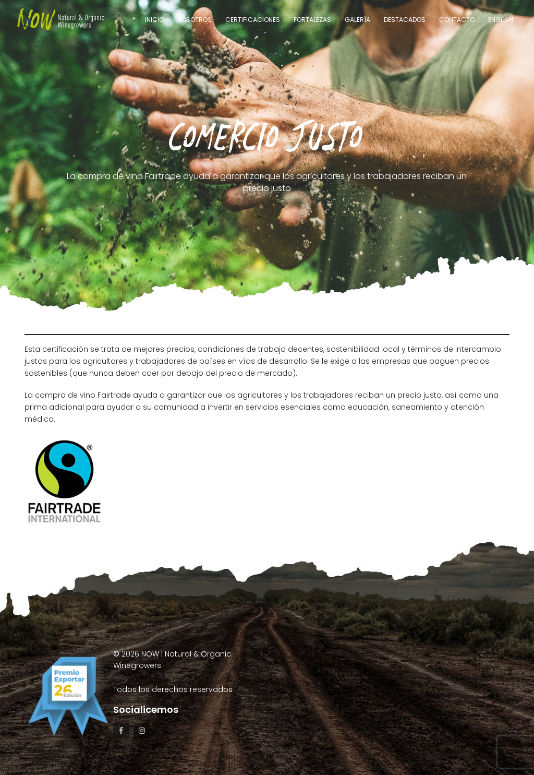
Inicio (154, 19)
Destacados (405, 19)
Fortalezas (312, 19)
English (500, 19)
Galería (357, 19)
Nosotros (194, 19)
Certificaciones (252, 19)
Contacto (457, 19)
